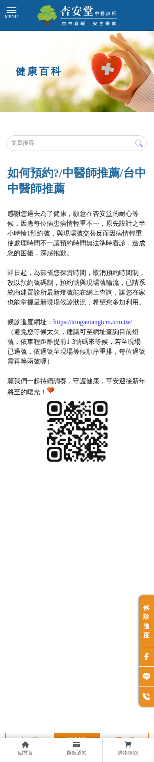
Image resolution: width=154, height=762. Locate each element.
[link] (92, 321)
